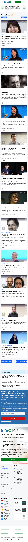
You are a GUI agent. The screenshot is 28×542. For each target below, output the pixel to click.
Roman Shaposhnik (5, 158)
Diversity (3, 493)
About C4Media (4, 484)
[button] (13, 418)
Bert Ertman (4, 327)
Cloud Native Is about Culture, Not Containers (13, 63)
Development (6, 372)
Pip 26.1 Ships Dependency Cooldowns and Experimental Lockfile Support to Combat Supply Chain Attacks (13, 376)
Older (23, 17)
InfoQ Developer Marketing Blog (7, 490)
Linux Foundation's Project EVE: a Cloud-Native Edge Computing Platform (13, 149)
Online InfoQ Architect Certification (20, 472)
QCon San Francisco (19, 483)
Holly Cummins (4, 70)
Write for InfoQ (4, 477)
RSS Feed (13, 14)
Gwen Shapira (4, 354)
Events (2, 475)
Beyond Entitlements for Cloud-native (11, 291)
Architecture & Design (6, 232)
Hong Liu (11, 300)
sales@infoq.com (18, 529)
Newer (4, 17)
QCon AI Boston (20, 468)
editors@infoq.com (4, 533)
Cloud (2, 61)
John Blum (3, 186)
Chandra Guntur (5, 300)
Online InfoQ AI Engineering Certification (20, 478)
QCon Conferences (5, 473)
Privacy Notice (4, 539)
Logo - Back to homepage (7, 2)
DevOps (2, 34)
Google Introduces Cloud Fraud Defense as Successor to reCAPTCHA (11, 386)
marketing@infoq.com (19, 533)
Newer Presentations (7, 361)
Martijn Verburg (5, 271)
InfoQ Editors (4, 480)
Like (4, 45)
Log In (2, 471)
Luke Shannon (10, 186)
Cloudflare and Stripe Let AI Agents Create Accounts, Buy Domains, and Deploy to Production (13, 381)
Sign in (24, 2)
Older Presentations (21, 361)
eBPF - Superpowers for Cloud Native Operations (13, 36)
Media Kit (3, 486)
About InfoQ (3, 482)
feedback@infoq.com (5, 529)
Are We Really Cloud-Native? (8, 320)
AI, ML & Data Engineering (6, 345)
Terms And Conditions (11, 539)
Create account (4, 468)
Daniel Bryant (4, 100)
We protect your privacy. (6, 421)
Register (18, 2)
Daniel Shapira (4, 245)
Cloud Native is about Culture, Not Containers (13, 121)
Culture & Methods (5, 205)
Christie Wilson (4, 214)
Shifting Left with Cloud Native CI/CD (10, 207)
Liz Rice (3, 43)
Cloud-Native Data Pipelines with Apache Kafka (13, 347)
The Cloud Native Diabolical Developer (11, 265)
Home (2, 466)
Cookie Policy (19, 539)
